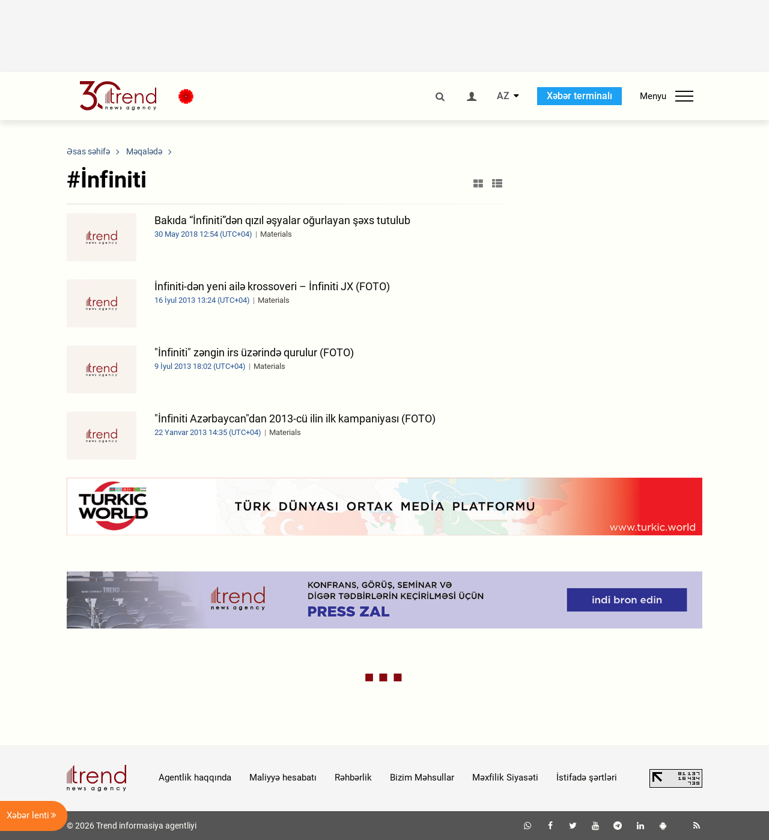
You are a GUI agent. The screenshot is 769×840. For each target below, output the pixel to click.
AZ (503, 96)
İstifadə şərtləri (586, 777)
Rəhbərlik (353, 777)
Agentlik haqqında (195, 777)
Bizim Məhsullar (422, 777)
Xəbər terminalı (579, 96)
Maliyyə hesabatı (283, 777)
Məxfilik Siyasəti (505, 777)
